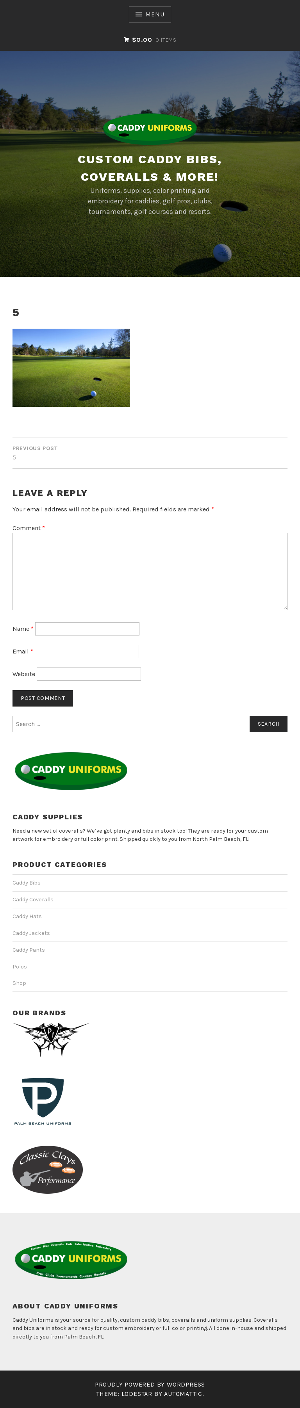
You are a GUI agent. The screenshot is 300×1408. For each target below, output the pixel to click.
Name (23, 628)
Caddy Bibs (26, 882)
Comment (28, 528)
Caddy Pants (28, 950)
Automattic (183, 1393)
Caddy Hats (27, 916)
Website (23, 674)
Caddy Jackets (31, 933)
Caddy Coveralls (33, 899)
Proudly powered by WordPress (150, 1384)
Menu (154, 14)
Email (22, 651)
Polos (19, 966)
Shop (19, 983)
